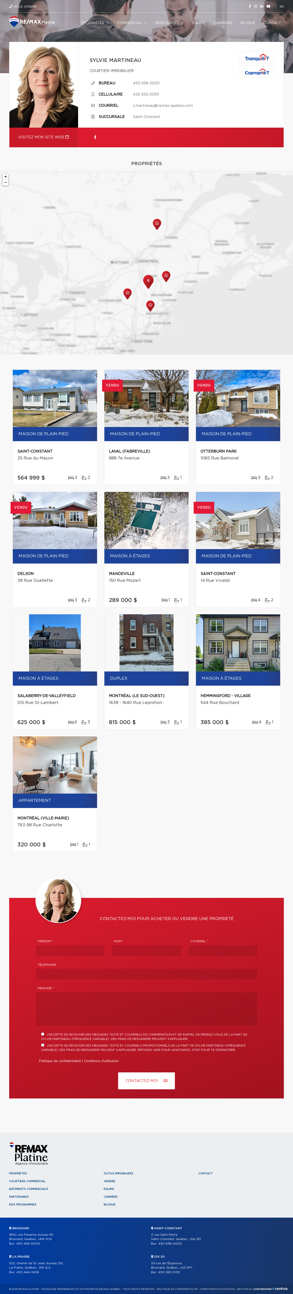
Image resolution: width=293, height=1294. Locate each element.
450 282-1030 (169, 1272)
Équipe (199, 23)
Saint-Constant (146, 117)
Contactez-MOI (146, 1081)
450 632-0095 (146, 94)
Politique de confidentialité (60, 1061)
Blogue (247, 23)
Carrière (223, 23)
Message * (46, 988)
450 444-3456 (27, 1272)
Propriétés (92, 23)
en (282, 6)
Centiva (280, 1288)
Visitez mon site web (43, 137)
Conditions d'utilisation (101, 1061)
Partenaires (19, 1196)
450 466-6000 (28, 1243)
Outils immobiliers (118, 1173)
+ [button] (5, 177)
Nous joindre (25, 6)
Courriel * (199, 941)
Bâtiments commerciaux (28, 1189)
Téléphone (47, 965)
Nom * (119, 941)
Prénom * (45, 941)
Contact (272, 23)
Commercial (129, 23)
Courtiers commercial (27, 1181)
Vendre (109, 1181)
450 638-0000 (146, 83)
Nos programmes (22, 1204)
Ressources (167, 23)
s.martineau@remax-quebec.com (163, 105)
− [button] (5, 182)
